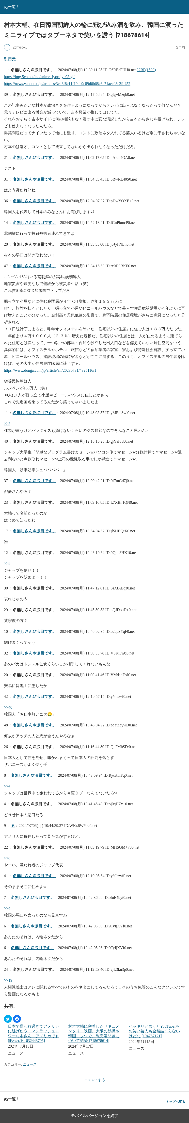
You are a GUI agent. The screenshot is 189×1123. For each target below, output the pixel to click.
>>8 (7, 563)
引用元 (10, 59)
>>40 (8, 707)
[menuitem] (35, 1040)
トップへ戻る (175, 1102)
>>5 (7, 423)
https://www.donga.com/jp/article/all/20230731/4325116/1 (50, 370)
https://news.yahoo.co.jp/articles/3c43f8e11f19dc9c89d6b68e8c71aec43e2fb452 (67, 84)
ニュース (30, 1064)
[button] (8, 1019)
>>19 (8, 980)
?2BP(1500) (146, 70)
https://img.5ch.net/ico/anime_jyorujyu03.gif (39, 77)
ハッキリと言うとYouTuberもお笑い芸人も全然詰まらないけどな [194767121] (154, 1031)
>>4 (7, 786)
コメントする (94, 1080)
